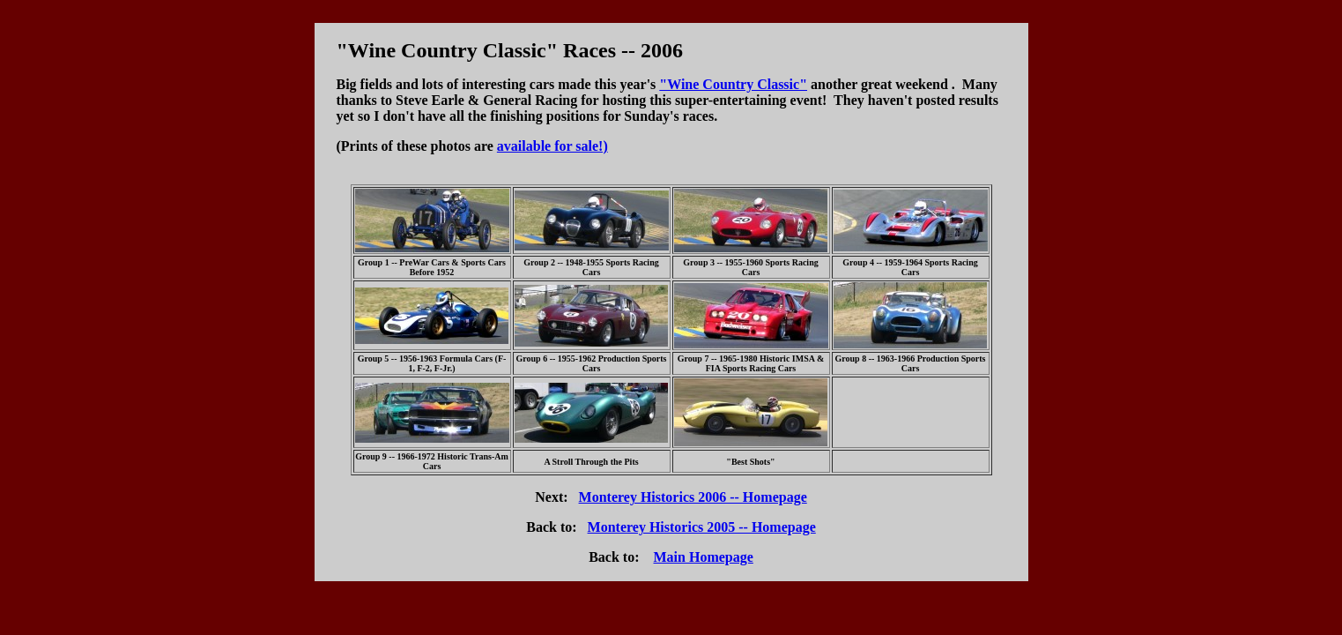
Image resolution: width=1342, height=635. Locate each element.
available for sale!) (552, 145)
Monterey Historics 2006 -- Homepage (693, 496)
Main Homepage (703, 556)
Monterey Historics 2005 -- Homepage (702, 526)
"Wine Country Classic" (733, 84)
